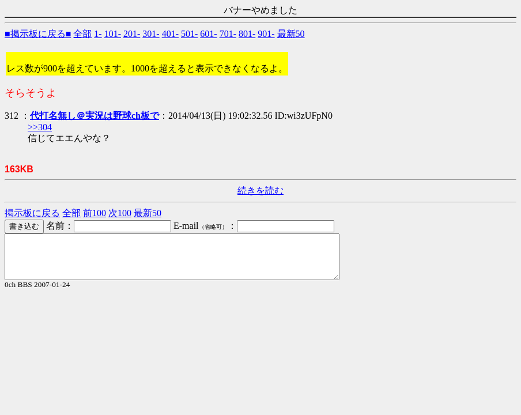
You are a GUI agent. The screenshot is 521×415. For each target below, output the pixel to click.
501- (189, 34)
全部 (82, 34)
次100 (119, 213)
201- (131, 34)
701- (228, 34)
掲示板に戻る (32, 213)
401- (170, 34)
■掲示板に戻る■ (38, 34)
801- (247, 34)
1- (97, 34)
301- (150, 34)
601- (208, 34)
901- (266, 34)
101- (112, 34)
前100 (94, 213)
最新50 (291, 34)
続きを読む (260, 190)
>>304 (40, 127)
